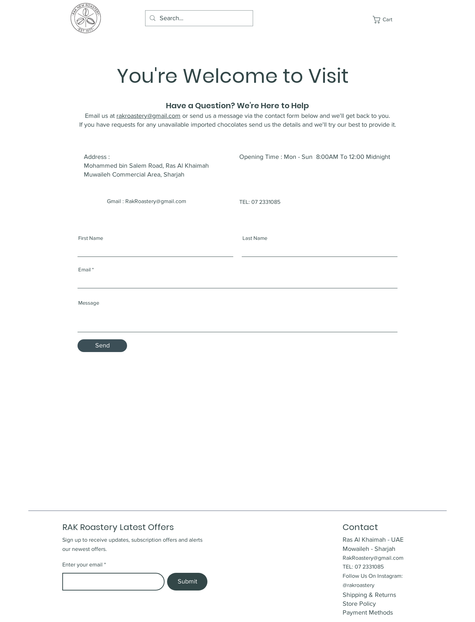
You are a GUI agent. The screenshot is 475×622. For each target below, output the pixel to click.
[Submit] (187, 582)
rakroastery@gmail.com (148, 115)
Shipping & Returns (370, 594)
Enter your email (82, 565)
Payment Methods (369, 612)
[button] (386, 19)
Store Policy (359, 603)
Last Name (254, 238)
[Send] (102, 345)
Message (88, 302)
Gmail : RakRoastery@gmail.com (146, 201)
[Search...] (199, 18)
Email (84, 269)
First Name (90, 238)
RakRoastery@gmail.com (373, 558)
